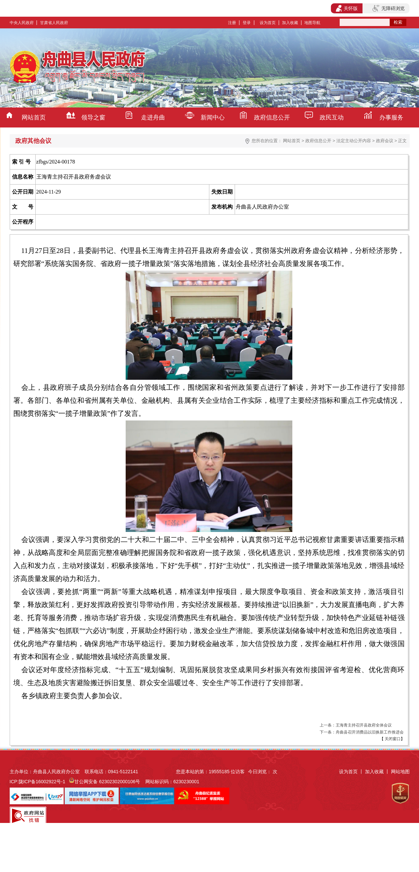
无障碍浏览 (388, 8)
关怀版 (347, 8)
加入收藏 (290, 22)
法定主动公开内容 (353, 140)
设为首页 (268, 22)
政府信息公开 (272, 117)
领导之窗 (93, 117)
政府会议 (384, 140)
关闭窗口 (392, 739)
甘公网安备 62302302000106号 (107, 781)
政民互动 (332, 117)
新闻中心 (213, 117)
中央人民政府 (22, 22)
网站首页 (34, 117)
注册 (232, 22)
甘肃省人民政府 (54, 22)
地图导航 (312, 22)
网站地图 (400, 771)
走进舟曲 (153, 117)
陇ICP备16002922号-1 (42, 781)
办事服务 (391, 117)
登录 (247, 22)
